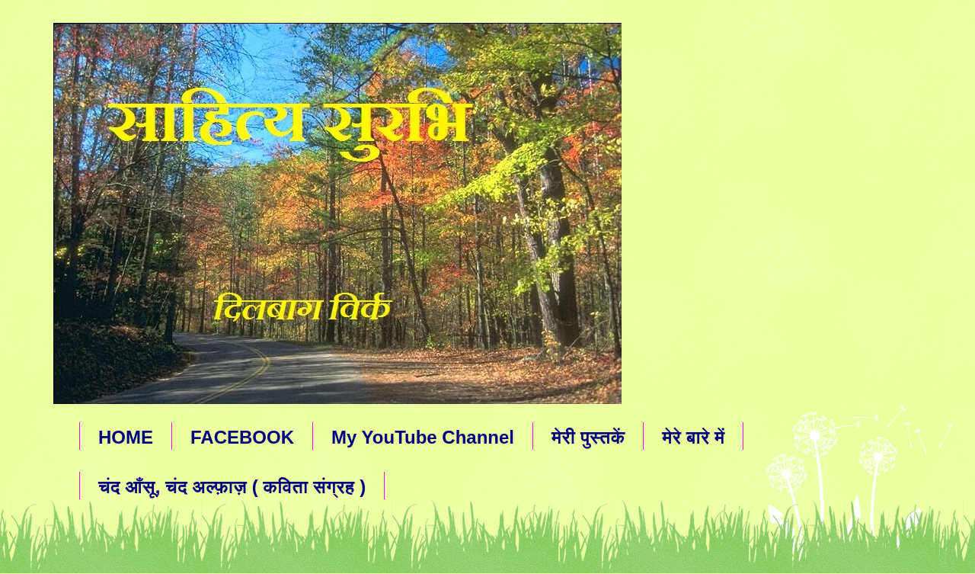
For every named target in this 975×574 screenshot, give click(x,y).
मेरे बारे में (693, 437)
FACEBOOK (242, 437)
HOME (125, 437)
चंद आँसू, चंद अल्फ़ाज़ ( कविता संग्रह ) (232, 486)
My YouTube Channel (422, 437)
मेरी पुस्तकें (588, 437)
